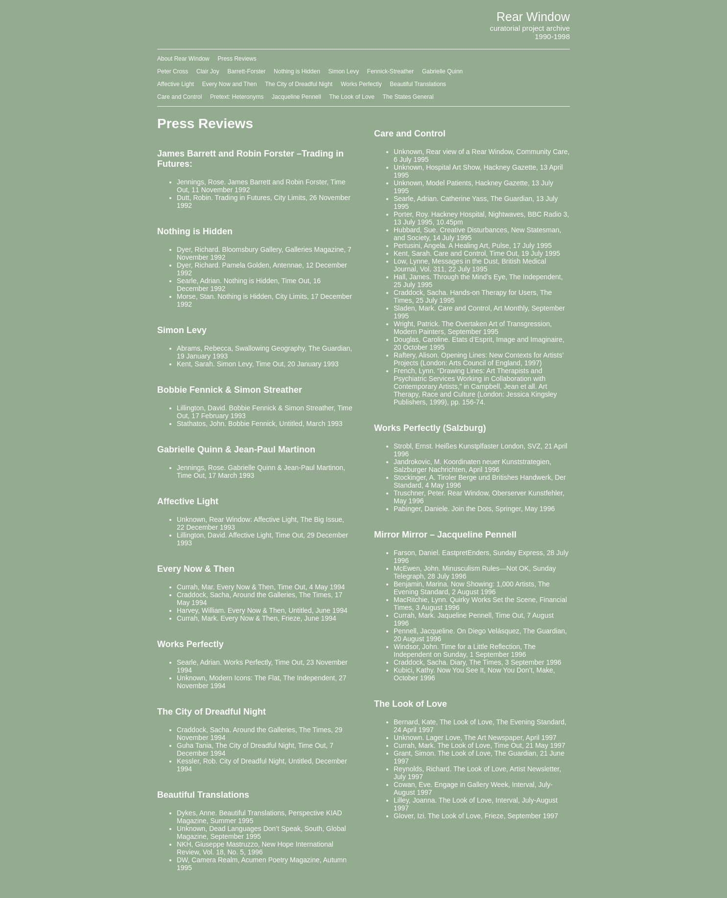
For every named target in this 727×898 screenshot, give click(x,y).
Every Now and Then (229, 84)
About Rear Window (183, 58)
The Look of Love (352, 96)
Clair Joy (207, 71)
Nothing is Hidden (297, 71)
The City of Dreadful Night (298, 84)
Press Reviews (236, 58)
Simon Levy (343, 71)
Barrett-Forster (246, 71)
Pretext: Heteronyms (236, 96)
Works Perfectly (361, 84)
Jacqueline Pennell (296, 96)
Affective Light (175, 84)
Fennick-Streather (390, 71)
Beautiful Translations (418, 84)
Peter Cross (172, 71)
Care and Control (179, 96)
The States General (408, 96)
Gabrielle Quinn (442, 71)
